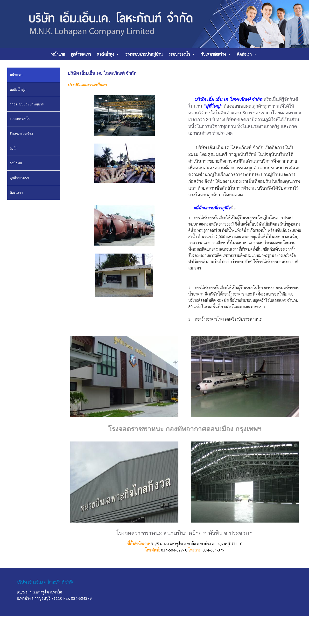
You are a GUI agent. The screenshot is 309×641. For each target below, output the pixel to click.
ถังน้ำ (14, 148)
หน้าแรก (58, 54)
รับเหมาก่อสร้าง (216, 54)
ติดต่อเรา (247, 54)
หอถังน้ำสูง (108, 54)
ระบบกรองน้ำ (182, 54)
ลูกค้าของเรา (81, 54)
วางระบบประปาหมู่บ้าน (144, 54)
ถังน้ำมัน (16, 163)
